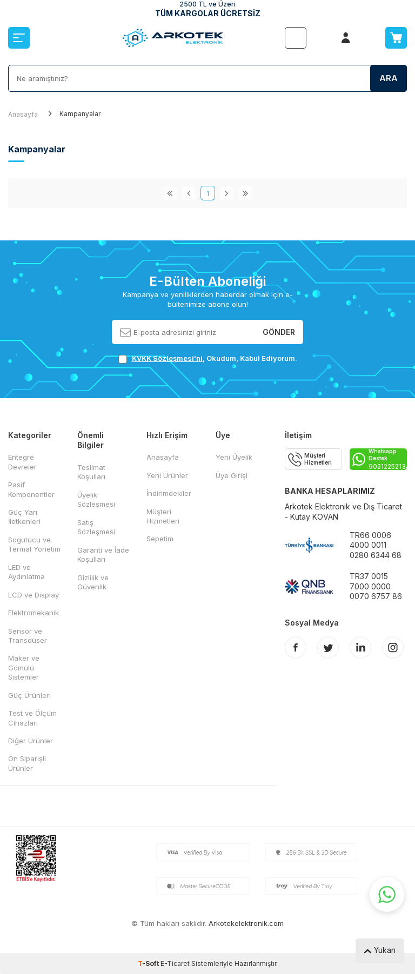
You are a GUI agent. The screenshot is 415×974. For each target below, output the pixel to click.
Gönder (279, 331)
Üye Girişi (231, 475)
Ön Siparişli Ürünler (27, 763)
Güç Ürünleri (29, 695)
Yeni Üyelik (234, 457)
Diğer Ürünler (30, 740)
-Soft (149, 963)
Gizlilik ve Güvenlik (93, 582)
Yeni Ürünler (167, 475)
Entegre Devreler (22, 462)
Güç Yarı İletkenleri (24, 517)
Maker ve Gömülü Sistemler (23, 667)
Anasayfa (23, 114)
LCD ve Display (33, 594)
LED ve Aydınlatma (26, 572)
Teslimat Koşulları (91, 472)
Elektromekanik (33, 612)
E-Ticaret (175, 963)
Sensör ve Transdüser (27, 635)
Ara (388, 78)
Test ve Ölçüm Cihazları (32, 718)
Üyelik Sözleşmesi (96, 499)
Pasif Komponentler (31, 489)
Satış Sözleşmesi (96, 527)
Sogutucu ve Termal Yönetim (34, 544)
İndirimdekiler (168, 493)
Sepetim (159, 538)
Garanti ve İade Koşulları (103, 554)
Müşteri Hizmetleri (162, 516)
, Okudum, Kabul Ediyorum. (207, 358)
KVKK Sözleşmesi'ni (167, 358)
